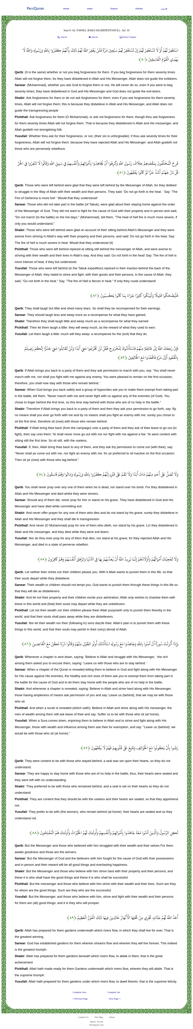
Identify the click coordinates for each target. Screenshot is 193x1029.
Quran (93, 1021)
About (112, 1017)
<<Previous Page (80, 998)
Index (90, 8)
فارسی (164, 8)
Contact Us (83, 1017)
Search (114, 8)
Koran (100, 1021)
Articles (139, 8)
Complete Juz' (114, 992)
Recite (93, 37)
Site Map (99, 1017)
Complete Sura (79, 992)
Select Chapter (127, 37)
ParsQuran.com (96, 1025)
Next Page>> (115, 998)
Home (66, 8)
